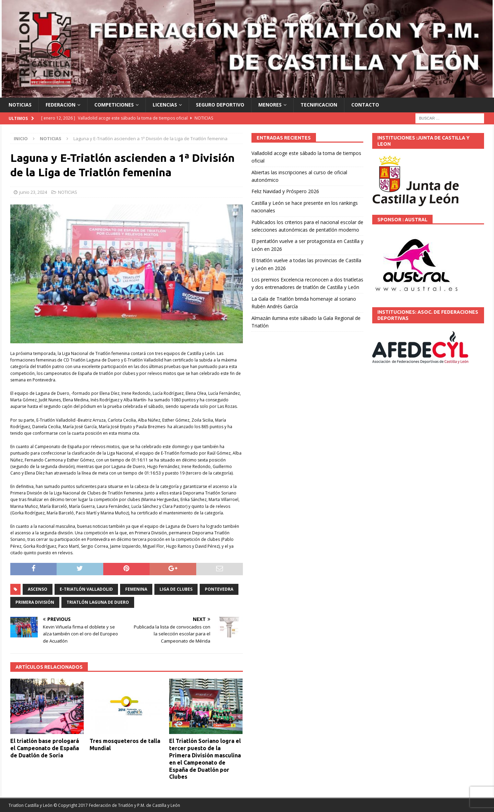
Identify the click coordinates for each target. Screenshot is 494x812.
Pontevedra (219, 589)
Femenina (136, 589)
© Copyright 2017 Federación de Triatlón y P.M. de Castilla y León (117, 805)
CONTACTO (365, 104)
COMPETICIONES (114, 104)
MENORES (270, 104)
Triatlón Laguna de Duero (98, 602)
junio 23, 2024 (33, 192)
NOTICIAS (20, 104)
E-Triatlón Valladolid (86, 589)
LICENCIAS (165, 104)
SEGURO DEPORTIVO (220, 104)
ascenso (37, 589)
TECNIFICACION (319, 104)
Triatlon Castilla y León (30, 805)
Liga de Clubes (176, 589)
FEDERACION (60, 104)
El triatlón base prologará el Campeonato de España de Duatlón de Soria (44, 748)
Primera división (34, 602)
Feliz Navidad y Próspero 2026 (285, 191)
